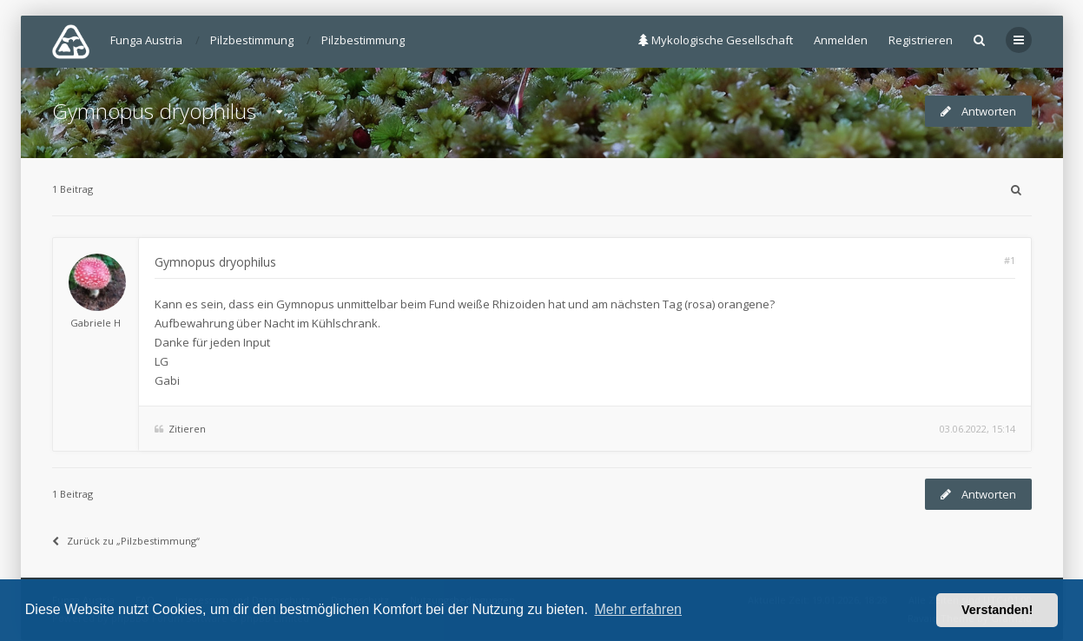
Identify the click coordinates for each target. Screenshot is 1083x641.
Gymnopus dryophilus (154, 110)
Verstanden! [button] (997, 610)
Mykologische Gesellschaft (715, 40)
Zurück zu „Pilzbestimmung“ (126, 540)
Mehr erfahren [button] (638, 609)
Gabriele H (95, 322)
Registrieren (920, 40)
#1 (1009, 260)
